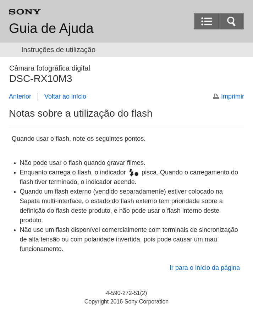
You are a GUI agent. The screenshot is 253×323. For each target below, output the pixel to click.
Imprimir (232, 96)
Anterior (20, 96)
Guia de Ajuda (51, 28)
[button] (231, 21)
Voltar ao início (65, 96)
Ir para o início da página (205, 267)
